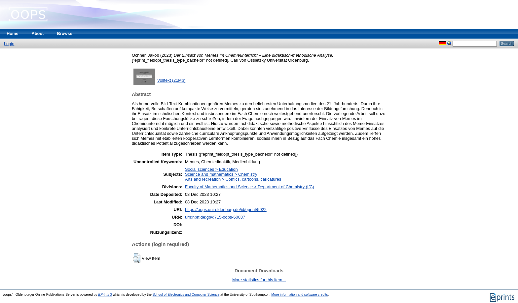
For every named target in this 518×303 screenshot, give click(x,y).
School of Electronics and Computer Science (186, 294)
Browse (64, 33)
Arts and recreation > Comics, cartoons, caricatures (233, 179)
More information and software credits (299, 294)
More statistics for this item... (259, 279)
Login (9, 43)
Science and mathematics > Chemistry (221, 174)
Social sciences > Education (211, 169)
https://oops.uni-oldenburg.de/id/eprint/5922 (226, 209)
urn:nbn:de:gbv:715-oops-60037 (215, 217)
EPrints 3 (105, 294)
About (38, 33)
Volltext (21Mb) (171, 80)
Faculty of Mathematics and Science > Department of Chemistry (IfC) (249, 186)
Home (12, 33)
